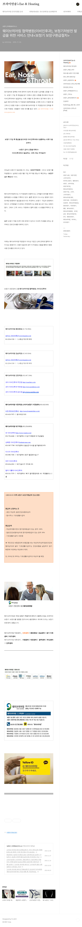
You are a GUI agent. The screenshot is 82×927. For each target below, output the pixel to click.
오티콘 (75, 211)
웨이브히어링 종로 (68, 197)
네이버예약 (67, 12)
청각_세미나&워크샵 (69, 77)
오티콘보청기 (73, 200)
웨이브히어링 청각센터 (70, 66)
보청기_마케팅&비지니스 (14, 846)
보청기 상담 (66, 175)
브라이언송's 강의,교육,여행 (71, 84)
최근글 (65, 158)
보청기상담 (66, 200)
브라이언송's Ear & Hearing (21, 4)
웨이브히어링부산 (68, 189)
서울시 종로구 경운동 (69, 149)
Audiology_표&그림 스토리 (71, 105)
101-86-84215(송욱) (69, 146)
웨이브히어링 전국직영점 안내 (13, 12)
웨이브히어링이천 (71, 214)
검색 (72, 4)
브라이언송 (71, 183)
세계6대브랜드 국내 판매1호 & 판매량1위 (43, 12)
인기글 (71, 158)
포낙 (64, 217)
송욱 (64, 214)
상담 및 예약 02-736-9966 (71, 140)
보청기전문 (74, 175)
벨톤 (64, 208)
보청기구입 (66, 192)
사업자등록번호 (67, 143)
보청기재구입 (66, 186)
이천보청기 (73, 205)
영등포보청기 (70, 217)
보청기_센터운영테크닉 (70, 98)
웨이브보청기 (70, 208)
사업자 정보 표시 (10, 832)
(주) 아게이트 (66, 134)
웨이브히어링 (66, 219)
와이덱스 (74, 219)
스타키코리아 (66, 178)
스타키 (72, 192)
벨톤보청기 (76, 181)
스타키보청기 (66, 194)
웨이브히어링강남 (74, 203)
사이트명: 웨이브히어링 (69, 130)
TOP (77, 920)
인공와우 (65, 101)
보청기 (65, 183)
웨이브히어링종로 (68, 211)
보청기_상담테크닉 (69, 80)
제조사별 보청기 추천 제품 (71, 73)
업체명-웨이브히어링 (69, 137)
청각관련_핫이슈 (68, 87)
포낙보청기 (66, 222)
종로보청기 (66, 205)
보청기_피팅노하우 (68, 70)
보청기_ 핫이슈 (67, 94)
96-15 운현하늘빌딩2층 (70, 152)
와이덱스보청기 (67, 181)
